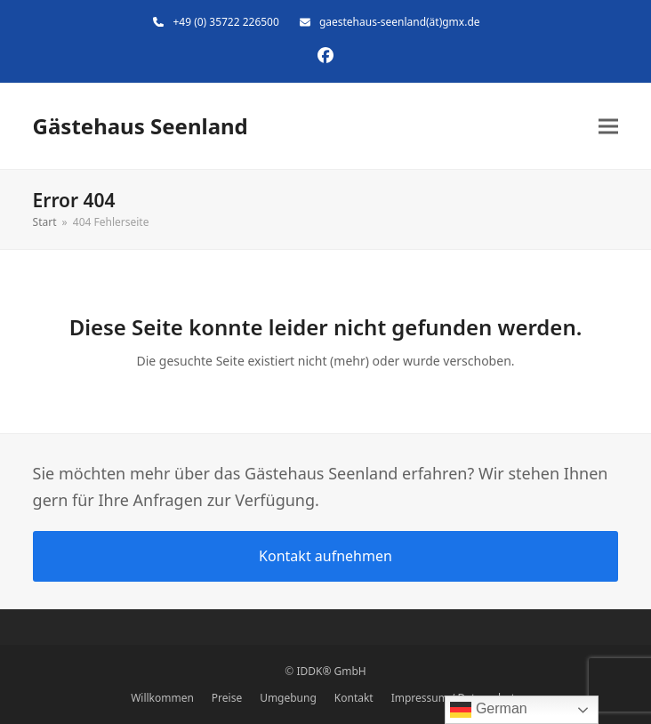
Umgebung (288, 697)
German (488, 709)
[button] (608, 126)
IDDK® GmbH (331, 671)
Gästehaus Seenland (140, 126)
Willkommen (162, 697)
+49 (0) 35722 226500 (225, 21)
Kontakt (354, 697)
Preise (227, 697)
